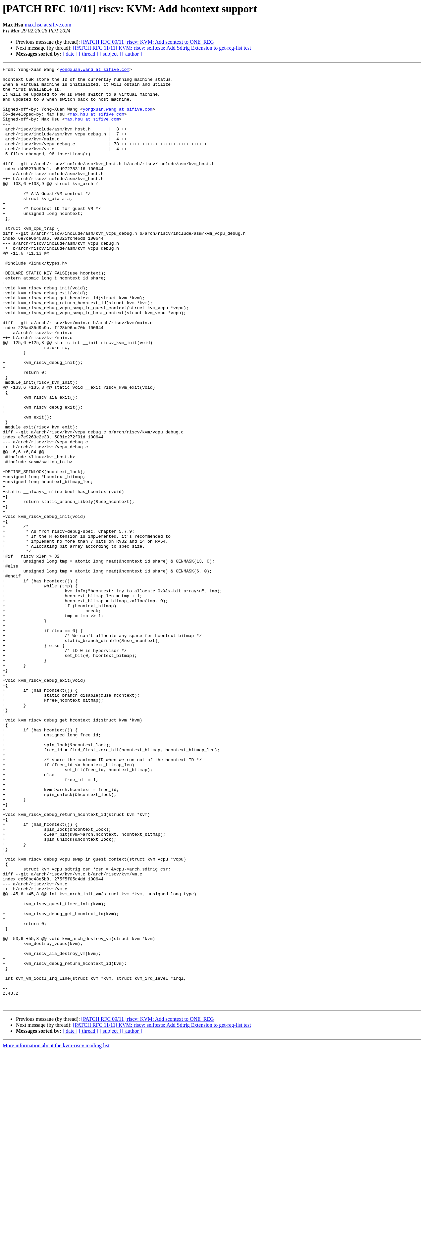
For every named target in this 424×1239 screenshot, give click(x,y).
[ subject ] (110, 54)
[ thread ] (88, 54)
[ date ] (70, 54)
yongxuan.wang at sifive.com (95, 70)
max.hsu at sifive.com (48, 24)
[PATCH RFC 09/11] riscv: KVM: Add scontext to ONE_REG (147, 42)
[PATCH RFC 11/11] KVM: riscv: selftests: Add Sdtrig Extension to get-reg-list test (162, 48)
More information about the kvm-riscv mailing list (56, 1233)
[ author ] (132, 54)
